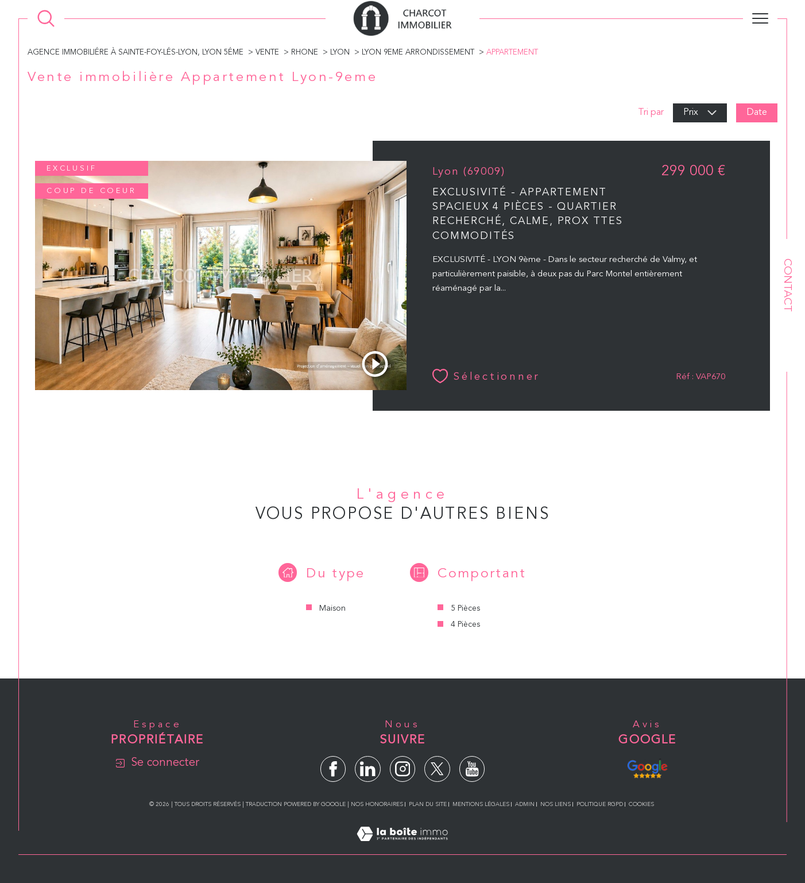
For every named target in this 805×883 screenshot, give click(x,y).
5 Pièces (465, 608)
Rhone (304, 52)
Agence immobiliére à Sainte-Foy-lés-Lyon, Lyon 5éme (135, 52)
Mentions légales (480, 804)
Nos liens (555, 804)
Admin (525, 804)
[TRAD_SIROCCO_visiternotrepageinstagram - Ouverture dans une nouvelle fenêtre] (403, 769)
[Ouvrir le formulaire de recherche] (46, 18)
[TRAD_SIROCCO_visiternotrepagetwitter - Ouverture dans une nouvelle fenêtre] (437, 769)
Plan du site (428, 804)
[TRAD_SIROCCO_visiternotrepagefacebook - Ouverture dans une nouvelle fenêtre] (333, 769)
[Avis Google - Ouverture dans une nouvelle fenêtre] (647, 767)
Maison (332, 608)
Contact (786, 285)
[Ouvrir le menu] (760, 18)
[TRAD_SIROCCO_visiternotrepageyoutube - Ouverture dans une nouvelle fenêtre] (472, 769)
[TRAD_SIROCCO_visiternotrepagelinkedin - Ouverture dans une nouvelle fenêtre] (368, 769)
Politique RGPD (599, 804)
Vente (267, 52)
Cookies (641, 804)
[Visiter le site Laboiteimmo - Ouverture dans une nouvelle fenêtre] (402, 848)
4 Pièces (465, 624)
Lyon (340, 52)
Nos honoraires (377, 804)
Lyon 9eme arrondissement (418, 52)
